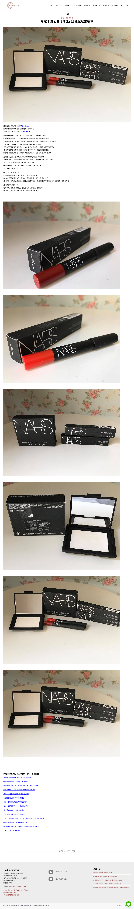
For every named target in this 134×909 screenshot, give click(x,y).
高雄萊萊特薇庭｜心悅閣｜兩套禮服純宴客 (105, 876)
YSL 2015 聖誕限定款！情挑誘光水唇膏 (16, 794)
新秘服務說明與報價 (10, 893)
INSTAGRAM (62, 871)
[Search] (121, 5)
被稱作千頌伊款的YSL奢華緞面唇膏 (15, 802)
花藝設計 (26, 890)
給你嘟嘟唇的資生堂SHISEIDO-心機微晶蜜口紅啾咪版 (21, 826)
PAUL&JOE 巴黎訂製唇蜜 (11, 831)
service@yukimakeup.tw (17, 886)
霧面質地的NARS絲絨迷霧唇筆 (13, 810)
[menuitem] (51, 5)
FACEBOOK (61, 879)
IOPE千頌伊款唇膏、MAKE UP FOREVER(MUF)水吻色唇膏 (23, 818)
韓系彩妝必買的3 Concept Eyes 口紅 (15, 822)
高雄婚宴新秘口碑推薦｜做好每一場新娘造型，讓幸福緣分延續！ (111, 887)
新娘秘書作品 (7, 890)
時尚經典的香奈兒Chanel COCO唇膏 (15, 781)
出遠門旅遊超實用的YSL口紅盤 (13, 798)
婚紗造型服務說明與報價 (11, 895)
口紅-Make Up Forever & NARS (14, 814)
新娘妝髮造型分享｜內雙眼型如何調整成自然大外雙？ (108, 880)
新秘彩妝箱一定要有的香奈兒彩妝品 (103, 872)
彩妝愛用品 (25, 126)
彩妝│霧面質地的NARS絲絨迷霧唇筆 (67, 21)
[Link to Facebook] (129, 5)
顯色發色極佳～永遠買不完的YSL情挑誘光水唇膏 (19, 790)
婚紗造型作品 (17, 890)
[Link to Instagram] (126, 5)
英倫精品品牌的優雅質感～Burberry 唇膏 (17, 777)
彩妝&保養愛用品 (67, 18)
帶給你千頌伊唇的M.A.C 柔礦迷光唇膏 (15, 806)
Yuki (73, 851)
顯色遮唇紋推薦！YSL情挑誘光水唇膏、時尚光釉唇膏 (20, 786)
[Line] (128, 904)
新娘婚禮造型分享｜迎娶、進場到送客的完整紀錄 (107, 884)
